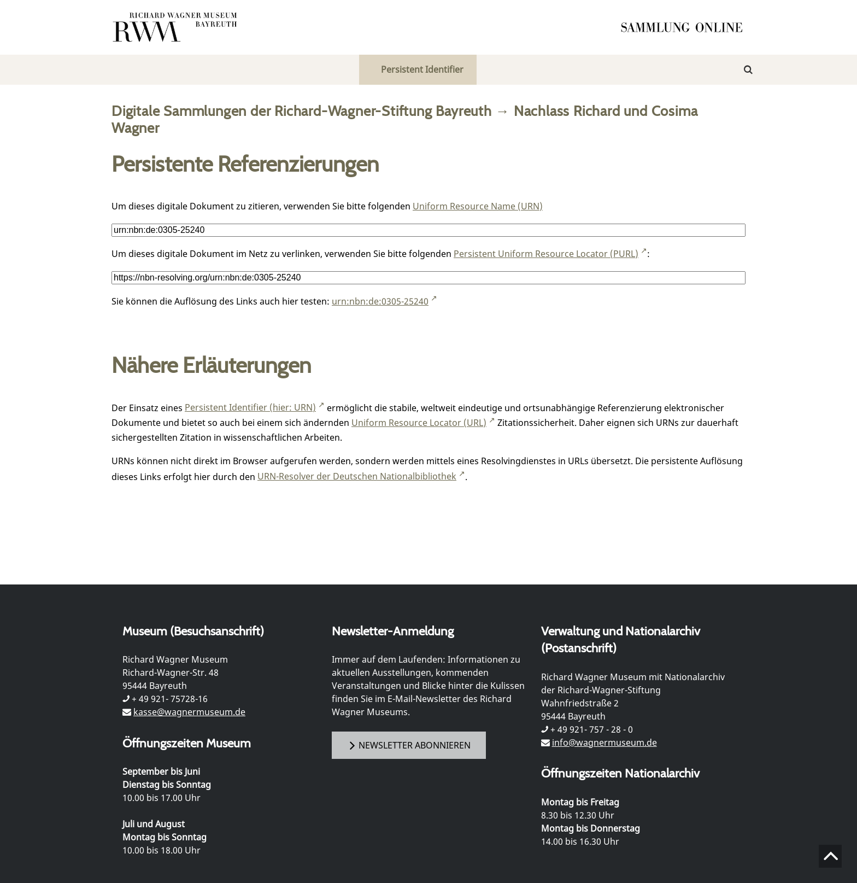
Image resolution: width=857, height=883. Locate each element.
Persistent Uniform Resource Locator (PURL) (546, 254)
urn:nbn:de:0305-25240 (380, 301)
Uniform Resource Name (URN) (478, 206)
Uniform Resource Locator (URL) (418, 423)
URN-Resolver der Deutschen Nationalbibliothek (356, 476)
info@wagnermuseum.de (604, 742)
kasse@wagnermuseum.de (189, 712)
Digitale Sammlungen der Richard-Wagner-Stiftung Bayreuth (301, 110)
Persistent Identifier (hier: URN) (250, 407)
